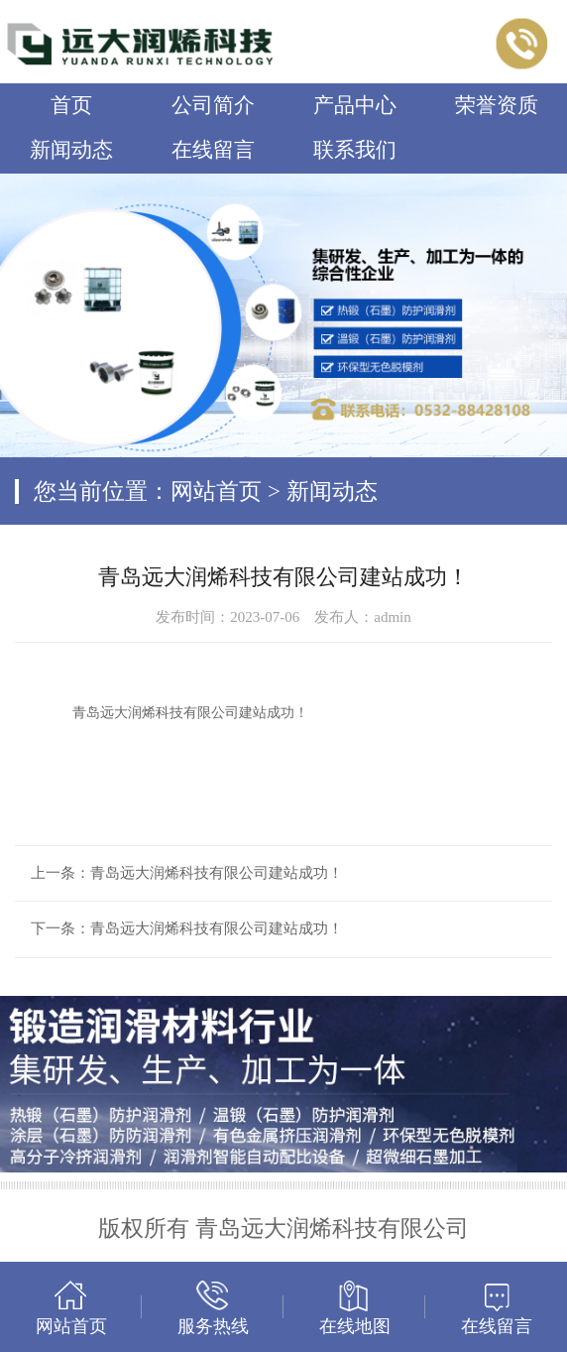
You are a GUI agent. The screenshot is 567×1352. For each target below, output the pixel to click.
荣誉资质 (496, 105)
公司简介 (213, 105)
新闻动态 (71, 150)
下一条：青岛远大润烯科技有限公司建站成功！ (187, 928)
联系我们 (355, 150)
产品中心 (355, 105)
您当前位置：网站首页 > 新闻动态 (205, 491)
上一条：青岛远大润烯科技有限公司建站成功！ (187, 873)
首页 (71, 105)
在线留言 (213, 150)
